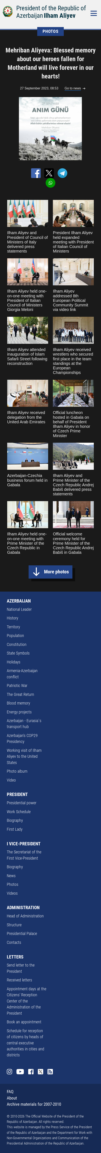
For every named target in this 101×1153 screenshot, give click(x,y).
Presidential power (21, 803)
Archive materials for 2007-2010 (34, 1104)
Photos (12, 884)
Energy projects (19, 712)
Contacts (14, 942)
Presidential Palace (22, 933)
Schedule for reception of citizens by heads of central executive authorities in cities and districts (25, 1043)
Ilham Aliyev (59, 15)
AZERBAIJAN (19, 601)
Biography (15, 820)
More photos (56, 572)
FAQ (10, 1091)
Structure (14, 925)
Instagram (9, 1071)
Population (15, 635)
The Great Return (20, 694)
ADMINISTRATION (23, 907)
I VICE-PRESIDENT (24, 843)
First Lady (14, 829)
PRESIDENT (17, 794)
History (12, 618)
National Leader (19, 609)
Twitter (40, 1071)
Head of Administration (25, 916)
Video (11, 780)
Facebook (31, 1071)
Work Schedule (19, 811)
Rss (50, 1071)
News (11, 875)
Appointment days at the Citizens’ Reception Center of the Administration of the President (26, 1001)
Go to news (73, 88)
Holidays (13, 662)
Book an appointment (24, 1022)
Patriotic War (17, 685)
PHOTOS (50, 31)
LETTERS (15, 957)
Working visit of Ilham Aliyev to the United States (24, 756)
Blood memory (18, 703)
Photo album (17, 771)
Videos (12, 893)
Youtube (20, 1071)
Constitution (17, 644)
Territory (13, 627)
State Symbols (18, 653)
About (12, 1098)
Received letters (19, 980)
